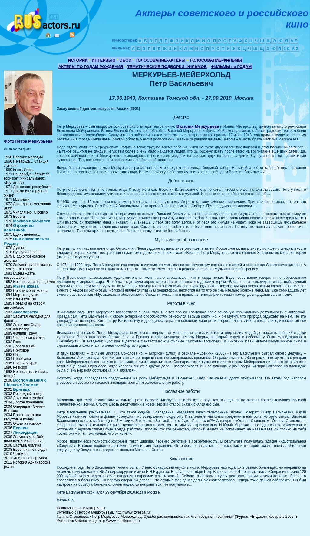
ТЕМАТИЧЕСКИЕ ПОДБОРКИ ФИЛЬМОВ (167, 66)
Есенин (20, 428)
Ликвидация (25, 432)
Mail (56, 35)
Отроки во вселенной (19, 227)
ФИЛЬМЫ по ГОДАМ (231, 66)
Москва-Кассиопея (31, 221)
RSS (72, 34)
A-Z (293, 41)
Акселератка (25, 312)
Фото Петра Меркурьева (28, 141)
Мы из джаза (25, 286)
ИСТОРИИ (78, 60)
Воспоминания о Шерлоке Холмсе (25, 382)
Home (47, 35)
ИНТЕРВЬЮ (103, 60)
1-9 (286, 48)
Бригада (21, 389)
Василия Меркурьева (197, 126)
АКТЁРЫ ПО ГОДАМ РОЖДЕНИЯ (90, 66)
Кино (44, 19)
